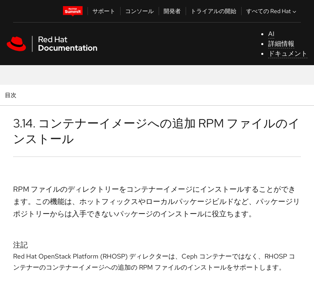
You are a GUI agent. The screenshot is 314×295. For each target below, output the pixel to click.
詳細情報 (281, 43)
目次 (11, 95)
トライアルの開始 (213, 11)
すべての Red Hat (272, 11)
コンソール (139, 11)
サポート (103, 11)
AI (271, 34)
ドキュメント (287, 53)
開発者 (172, 11)
